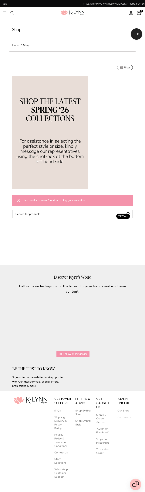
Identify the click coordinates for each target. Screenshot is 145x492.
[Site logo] (72, 12)
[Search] (12, 13)
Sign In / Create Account (101, 418)
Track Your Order (103, 451)
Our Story (123, 410)
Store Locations (60, 460)
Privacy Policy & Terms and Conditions (61, 440)
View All (123, 216)
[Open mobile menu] (4, 13)
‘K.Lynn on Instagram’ (102, 441)
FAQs (57, 410)
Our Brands (124, 417)
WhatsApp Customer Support (61, 472)
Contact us (61, 452)
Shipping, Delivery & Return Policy (60, 422)
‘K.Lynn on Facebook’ (102, 430)
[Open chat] (135, 484)
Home (15, 45)
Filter (125, 67)
